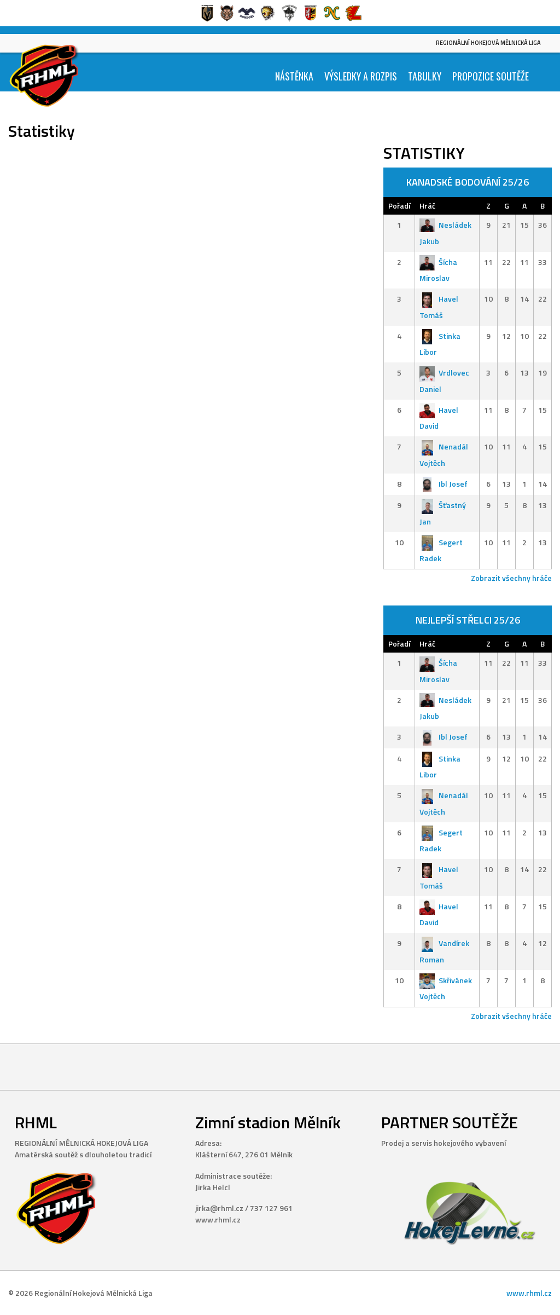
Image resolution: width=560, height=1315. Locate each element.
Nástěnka (294, 76)
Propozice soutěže (490, 76)
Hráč (427, 205)
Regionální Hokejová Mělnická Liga (488, 42)
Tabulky (424, 76)
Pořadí (399, 205)
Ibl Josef (443, 483)
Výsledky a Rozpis (360, 76)
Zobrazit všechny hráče (511, 578)
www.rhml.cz (529, 1293)
